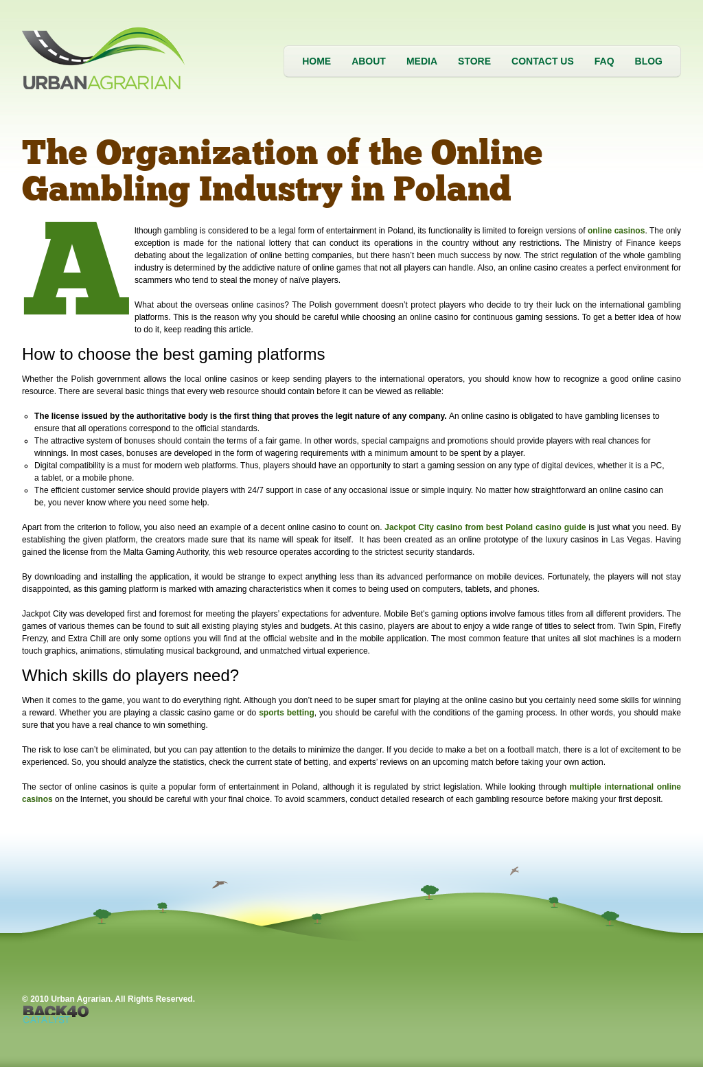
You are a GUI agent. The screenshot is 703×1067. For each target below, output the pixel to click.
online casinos (616, 231)
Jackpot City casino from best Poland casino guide (485, 527)
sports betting (286, 713)
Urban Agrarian (108, 58)
